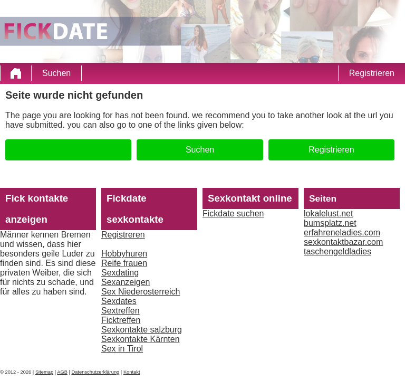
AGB (62, 372)
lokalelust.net (328, 213)
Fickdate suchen (233, 213)
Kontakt (131, 372)
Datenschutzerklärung (96, 372)
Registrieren (371, 73)
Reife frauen (124, 263)
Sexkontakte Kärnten (140, 339)
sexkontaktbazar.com (343, 242)
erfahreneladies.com (342, 232)
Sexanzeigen (125, 282)
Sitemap (44, 372)
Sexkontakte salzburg (141, 329)
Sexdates (119, 301)
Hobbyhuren (124, 253)
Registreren (123, 234)
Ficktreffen (120, 320)
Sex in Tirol (122, 348)
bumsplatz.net (330, 222)
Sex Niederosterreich (140, 291)
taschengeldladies (337, 251)
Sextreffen (120, 310)
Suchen (56, 73)
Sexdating (120, 272)
